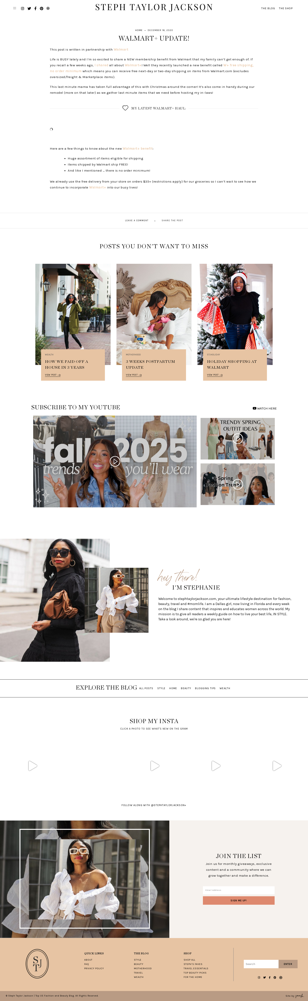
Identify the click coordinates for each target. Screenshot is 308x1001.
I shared (101, 65)
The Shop (286, 8)
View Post (52, 375)
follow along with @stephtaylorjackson (154, 805)
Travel (138, 972)
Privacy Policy (94, 968)
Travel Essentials (196, 968)
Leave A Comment (136, 220)
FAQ (86, 964)
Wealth (49, 354)
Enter (288, 964)
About (88, 959)
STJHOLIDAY (213, 354)
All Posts (146, 688)
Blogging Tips (205, 688)
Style (161, 688)
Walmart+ (133, 65)
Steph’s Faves (193, 964)
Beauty (186, 688)
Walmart (121, 49)
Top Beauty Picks (195, 972)
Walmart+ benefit (138, 148)
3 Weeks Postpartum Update (150, 364)
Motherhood (133, 354)
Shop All (189, 959)
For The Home (193, 977)
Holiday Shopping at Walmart (232, 364)
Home (139, 30)
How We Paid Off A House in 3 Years (66, 364)
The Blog (268, 8)
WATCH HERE (265, 408)
